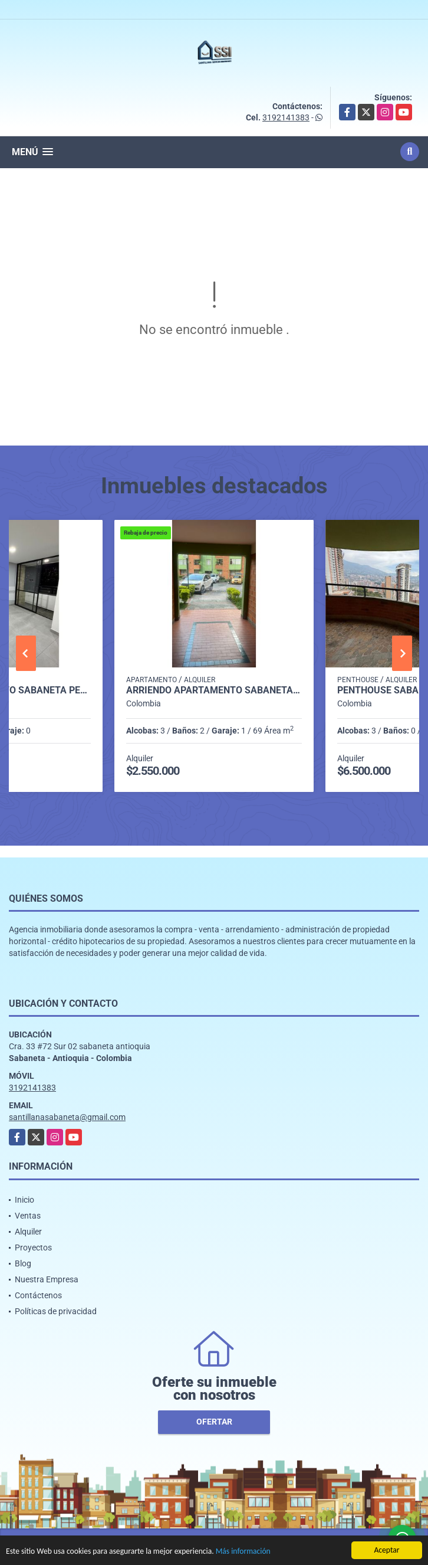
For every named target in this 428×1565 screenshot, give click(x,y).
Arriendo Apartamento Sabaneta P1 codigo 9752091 (214, 690)
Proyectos (33, 1247)
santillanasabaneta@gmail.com (67, 1117)
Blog (23, 1263)
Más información (243, 1552)
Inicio (24, 1199)
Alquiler (28, 1231)
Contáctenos (38, 1295)
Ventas (28, 1215)
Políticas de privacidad (56, 1311)
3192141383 (286, 117)
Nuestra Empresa (46, 1279)
